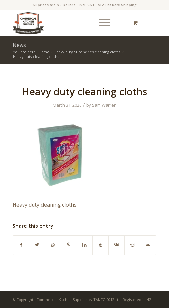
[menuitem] (104, 23)
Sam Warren (104, 105)
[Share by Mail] (148, 245)
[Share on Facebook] (21, 245)
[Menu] (101, 23)
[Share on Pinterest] (68, 245)
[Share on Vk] (116, 245)
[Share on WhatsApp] (53, 245)
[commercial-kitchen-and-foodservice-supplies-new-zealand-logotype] (70, 23)
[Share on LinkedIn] (84, 245)
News (19, 45)
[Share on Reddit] (132, 245)
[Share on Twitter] (37, 245)
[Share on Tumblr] (100, 245)
